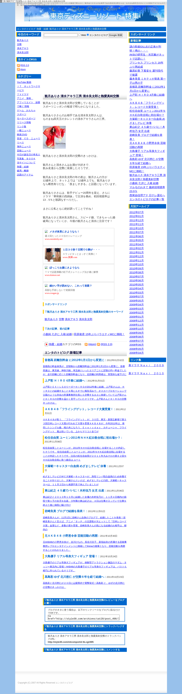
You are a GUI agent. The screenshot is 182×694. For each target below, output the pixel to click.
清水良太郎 (85, 319)
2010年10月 (136, 264)
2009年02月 (136, 312)
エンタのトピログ (26, 28)
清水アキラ (71, 319)
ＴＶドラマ (23, 94)
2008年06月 (136, 344)
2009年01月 (136, 316)
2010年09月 (136, 268)
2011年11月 (136, 224)
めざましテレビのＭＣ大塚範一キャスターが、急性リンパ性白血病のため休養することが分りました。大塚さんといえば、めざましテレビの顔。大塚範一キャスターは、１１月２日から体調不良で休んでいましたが (84, 480)
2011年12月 (136, 220)
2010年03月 (136, 292)
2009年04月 (136, 304)
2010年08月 (136, 272)
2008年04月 (136, 352)
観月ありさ (51, 319)
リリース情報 (24, 122)
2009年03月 (136, 308)
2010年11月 (136, 260)
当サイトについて (26, 162)
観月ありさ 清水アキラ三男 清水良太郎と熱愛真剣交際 (77, 28)
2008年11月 (136, 324)
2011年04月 (136, 244)
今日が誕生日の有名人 (28, 154)
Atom (23, 69)
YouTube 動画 (24, 82)
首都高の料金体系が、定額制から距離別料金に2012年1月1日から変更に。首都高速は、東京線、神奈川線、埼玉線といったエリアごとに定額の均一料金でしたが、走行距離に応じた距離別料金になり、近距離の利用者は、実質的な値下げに (84, 370)
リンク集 (21, 126)
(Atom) (92, 344)
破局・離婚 (23, 170)
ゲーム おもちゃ (26, 110)
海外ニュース (24, 146)
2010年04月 (136, 288)
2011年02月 (136, 248)
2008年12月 (136, 320)
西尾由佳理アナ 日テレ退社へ (147, 195)
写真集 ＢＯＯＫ (26, 158)
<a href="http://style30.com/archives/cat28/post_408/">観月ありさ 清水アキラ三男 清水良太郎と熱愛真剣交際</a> (84, 618)
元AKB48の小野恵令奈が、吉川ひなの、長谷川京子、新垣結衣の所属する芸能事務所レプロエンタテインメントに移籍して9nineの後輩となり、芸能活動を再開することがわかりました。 (85, 546)
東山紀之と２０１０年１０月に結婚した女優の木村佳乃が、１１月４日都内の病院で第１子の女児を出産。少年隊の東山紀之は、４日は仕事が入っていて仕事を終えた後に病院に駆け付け (84, 501)
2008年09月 (136, 332)
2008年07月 (136, 340)
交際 (61, 319)
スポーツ (21, 114)
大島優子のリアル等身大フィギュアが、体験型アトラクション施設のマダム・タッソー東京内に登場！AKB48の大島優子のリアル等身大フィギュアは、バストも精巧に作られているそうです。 (85, 566)
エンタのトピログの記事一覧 (146, 199)
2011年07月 (136, 232)
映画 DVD (22, 134)
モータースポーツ (26, 118)
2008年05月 (136, 348)
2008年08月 (136, 336)
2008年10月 (136, 328)
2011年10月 (136, 228)
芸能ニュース (24, 150)
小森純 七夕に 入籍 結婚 (57, 334)
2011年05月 (136, 240)
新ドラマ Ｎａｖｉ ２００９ (146, 365)
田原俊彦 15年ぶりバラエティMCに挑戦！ (99, 334)
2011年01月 (136, 252)
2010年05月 (136, 284)
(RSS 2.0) (106, 344)
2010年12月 (136, 256)
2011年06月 (136, 236)
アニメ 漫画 (25, 98)
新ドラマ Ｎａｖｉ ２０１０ (146, 373)
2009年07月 (136, 296)
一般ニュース (24, 130)
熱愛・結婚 (42, 28)
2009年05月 (136, 300)
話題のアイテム (25, 174)
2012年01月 (136, 216)
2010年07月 (136, 276)
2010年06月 (136, 280)
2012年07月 (136, 212)
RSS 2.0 (24, 65)
